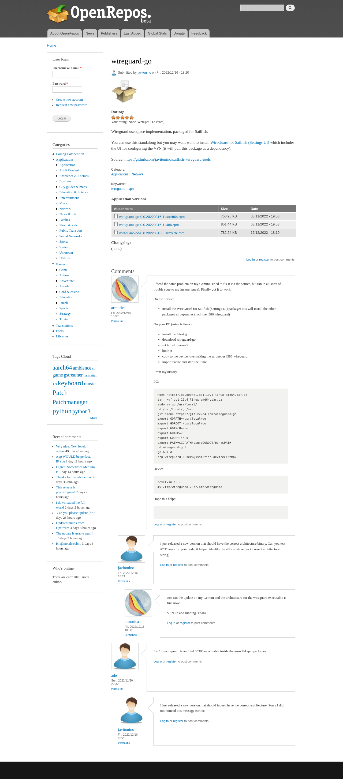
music (90, 383)
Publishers (109, 33)
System (64, 247)
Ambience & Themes (74, 176)
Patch (60, 393)
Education (66, 297)
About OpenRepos (64, 33)
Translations (64, 326)
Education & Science (73, 192)
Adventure (66, 281)
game (58, 375)
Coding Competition (70, 154)
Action (64, 275)
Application (67, 165)
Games (61, 264)
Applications (64, 159)
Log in (250, 259)
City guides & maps (73, 187)
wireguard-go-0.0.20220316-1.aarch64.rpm (152, 217)
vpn (131, 189)
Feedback (199, 33)
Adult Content (69, 170)
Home (51, 45)
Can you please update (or (74, 513)
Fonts (60, 331)
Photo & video (69, 225)
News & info (68, 214)
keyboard (70, 383)
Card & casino (69, 292)
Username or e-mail (67, 68)
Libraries (62, 336)
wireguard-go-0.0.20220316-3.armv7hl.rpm (152, 233)
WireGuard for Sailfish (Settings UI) (239, 142)
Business (65, 181)
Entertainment (69, 198)
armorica (118, 308)
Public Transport (70, 230)
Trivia (63, 319)
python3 (81, 411)
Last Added (132, 33)
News (89, 33)
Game (63, 270)
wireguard (118, 189)
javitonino (144, 72)
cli (94, 368)
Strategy (65, 313)
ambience (82, 368)
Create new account (69, 99)
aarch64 (62, 367)
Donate (179, 33)
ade (114, 675)
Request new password (71, 105)
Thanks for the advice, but (74, 477)
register (264, 259)
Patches (64, 220)
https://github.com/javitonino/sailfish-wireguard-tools (168, 159)
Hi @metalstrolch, (68, 543)
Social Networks (70, 236)
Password (60, 83)
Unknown (66, 252)
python (62, 411)
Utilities (64, 258)
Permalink (117, 320)
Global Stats (157, 33)
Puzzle (64, 303)
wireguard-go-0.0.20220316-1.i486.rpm (149, 225)
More (94, 418)
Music (63, 203)
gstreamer (73, 375)
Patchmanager (70, 401)
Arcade (64, 286)
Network (65, 209)
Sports (63, 241)
